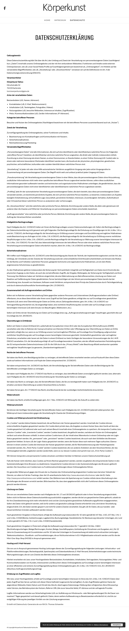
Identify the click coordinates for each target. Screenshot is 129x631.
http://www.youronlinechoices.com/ (22, 478)
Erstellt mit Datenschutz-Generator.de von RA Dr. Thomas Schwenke (35, 604)
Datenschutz (77, 20)
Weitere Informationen (101, 625)
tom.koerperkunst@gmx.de (18, 91)
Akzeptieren (117, 625)
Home (47, 20)
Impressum (60, 20)
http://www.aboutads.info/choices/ (80, 475)
